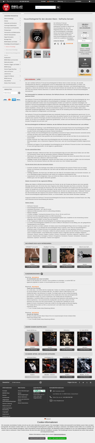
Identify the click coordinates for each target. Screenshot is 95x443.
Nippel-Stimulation (9, 37)
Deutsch (41, 235)
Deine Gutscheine (23, 403)
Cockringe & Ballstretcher (10, 25)
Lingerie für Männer (9, 76)
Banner (5, 396)
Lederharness (7, 73)
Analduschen (7, 57)
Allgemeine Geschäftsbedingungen (9, 401)
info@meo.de (60, 401)
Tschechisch (43, 238)
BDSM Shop (6, 393)
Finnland (40, 230)
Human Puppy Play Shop (10, 69)
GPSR (38, 80)
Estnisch (51, 235)
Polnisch (50, 236)
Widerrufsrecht (7, 406)
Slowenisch (30, 238)
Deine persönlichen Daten (23, 400)
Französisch (63, 235)
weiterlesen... (71, 39)
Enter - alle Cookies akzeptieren (57, 438)
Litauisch (29, 236)
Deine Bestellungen (23, 391)
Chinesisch (30, 235)
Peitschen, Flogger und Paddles (11, 64)
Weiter (49, 54)
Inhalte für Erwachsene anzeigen (37, 36)
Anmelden (78, 1)
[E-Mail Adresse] (10, 93)
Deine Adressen (22, 397)
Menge (85, 32)
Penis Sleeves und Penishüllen (11, 27)
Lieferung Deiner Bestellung (7, 409)
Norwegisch (44, 236)
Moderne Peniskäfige (10, 46)
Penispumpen (7, 30)
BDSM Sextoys (7, 66)
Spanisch (36, 238)
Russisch (70, 236)
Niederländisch (37, 236)
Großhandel (6, 398)
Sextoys (6, 21)
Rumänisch (65, 236)
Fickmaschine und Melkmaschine (12, 32)
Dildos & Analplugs (8, 18)
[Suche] (58, 7)
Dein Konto (21, 388)
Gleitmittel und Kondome (10, 23)
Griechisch (69, 235)
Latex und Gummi (8, 71)
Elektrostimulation (8, 62)
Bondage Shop (7, 39)
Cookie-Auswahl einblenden (37, 438)
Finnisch (56, 235)
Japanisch (82, 235)
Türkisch (49, 238)
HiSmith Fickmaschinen (10, 34)
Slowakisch (84, 236)
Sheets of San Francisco (10, 83)
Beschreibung (30, 80)
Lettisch (87, 235)
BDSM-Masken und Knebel (10, 41)
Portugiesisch (57, 236)
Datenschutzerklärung (59, 434)
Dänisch (36, 235)
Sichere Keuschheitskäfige (11, 49)
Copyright (5, 412)
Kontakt (43, 1)
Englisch (46, 235)
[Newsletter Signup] (19, 92)
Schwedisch (77, 236)
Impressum (6, 415)
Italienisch (76, 235)
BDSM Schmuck (8, 78)
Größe (85, 38)
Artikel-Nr (56, 41)
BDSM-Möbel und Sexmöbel (11, 60)
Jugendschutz (37, 398)
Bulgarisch (83, 233)
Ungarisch (57, 238)
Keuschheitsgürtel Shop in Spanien (57, 228)
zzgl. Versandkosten (85, 27)
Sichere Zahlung (7, 404)
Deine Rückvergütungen (23, 394)
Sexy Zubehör (7, 80)
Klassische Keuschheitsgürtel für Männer (12, 54)
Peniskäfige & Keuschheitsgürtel (12, 44)
